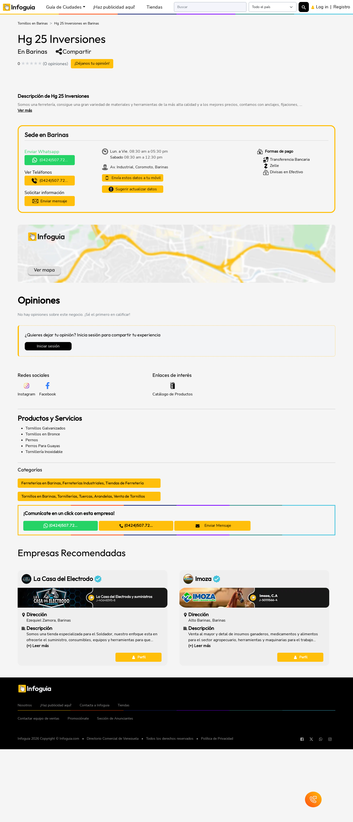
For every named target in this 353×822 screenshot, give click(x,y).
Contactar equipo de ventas (38, 793)
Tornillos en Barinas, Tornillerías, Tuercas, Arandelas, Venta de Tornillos (83, 496)
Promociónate (78, 793)
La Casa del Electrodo (67, 654)
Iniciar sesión (48, 346)
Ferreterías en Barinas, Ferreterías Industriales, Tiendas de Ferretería (82, 483)
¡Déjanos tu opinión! (92, 63)
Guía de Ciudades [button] (64, 7)
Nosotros (25, 780)
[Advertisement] (112, 79)
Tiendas (155, 7)
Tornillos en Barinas (33, 23)
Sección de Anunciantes (115, 793)
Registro (341, 7)
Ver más (25, 110)
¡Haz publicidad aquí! (114, 7)
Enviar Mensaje (210, 526)
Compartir (73, 51)
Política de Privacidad (217, 813)
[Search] (210, 7)
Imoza (207, 654)
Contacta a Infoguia (94, 780)
